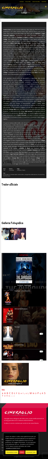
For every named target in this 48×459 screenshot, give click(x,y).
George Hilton (28, 174)
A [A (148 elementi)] (5, 393)
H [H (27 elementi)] (21, 393)
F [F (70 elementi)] (16, 393)
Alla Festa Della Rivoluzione (21, 309)
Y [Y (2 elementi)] (12, 396)
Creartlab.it (31, 456)
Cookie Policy (44, 1)
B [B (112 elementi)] (7, 393)
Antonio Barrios (6, 174)
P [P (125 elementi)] (38, 393)
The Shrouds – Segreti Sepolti (24, 285)
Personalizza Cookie (12, 452)
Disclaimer (22, 1)
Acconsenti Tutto (31, 452)
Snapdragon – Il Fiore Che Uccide (22, 291)
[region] (21, 444)
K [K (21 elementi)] (26, 393)
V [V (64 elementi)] (7, 396)
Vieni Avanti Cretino (19, 345)
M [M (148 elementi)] (31, 393)
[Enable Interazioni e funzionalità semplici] (41, 334)
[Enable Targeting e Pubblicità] (41, 360)
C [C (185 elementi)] (10, 393)
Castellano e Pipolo (21, 170)
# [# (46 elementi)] (2, 393)
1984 (4, 170)
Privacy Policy (28, 1)
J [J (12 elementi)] (24, 393)
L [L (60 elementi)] (28, 393)
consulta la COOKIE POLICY (13, 448)
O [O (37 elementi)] (35, 393)
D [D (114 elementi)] (12, 393)
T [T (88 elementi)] (2, 396)
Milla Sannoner (34, 174)
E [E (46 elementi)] (14, 393)
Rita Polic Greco (6, 175)
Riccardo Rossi (41, 174)
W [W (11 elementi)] (9, 396)
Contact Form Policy (36, 1)
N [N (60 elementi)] (33, 393)
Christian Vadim (13, 174)
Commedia (11, 170)
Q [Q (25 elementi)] (40, 393)
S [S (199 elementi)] (44, 393)
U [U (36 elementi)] (5, 396)
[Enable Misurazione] (41, 351)
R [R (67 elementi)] (42, 393)
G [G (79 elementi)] (19, 393)
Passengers (17, 327)
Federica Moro (21, 174)
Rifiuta (22, 452)
